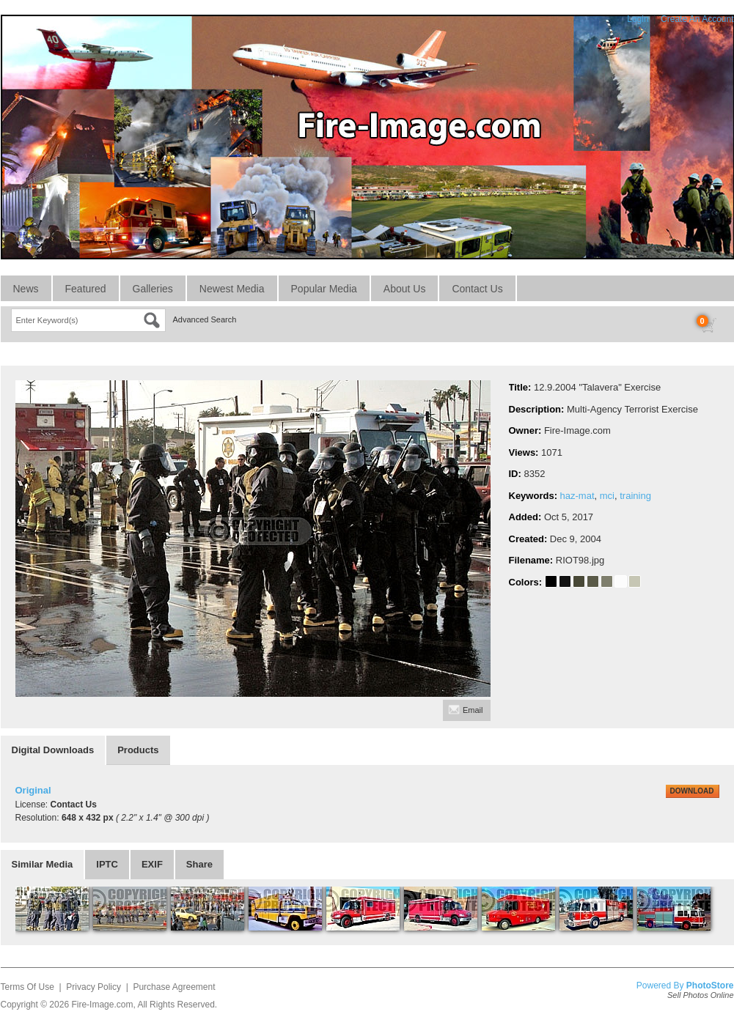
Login (637, 19)
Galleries (153, 289)
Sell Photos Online (700, 995)
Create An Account (697, 19)
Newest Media (232, 289)
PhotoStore (710, 985)
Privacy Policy (93, 987)
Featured (85, 289)
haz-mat (577, 495)
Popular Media (324, 289)
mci (607, 495)
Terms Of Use (27, 987)
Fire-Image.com (102, 1004)
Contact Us (477, 289)
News (26, 289)
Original (33, 790)
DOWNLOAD (692, 791)
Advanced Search (205, 319)
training (635, 495)
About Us (404, 289)
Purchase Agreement (174, 987)
